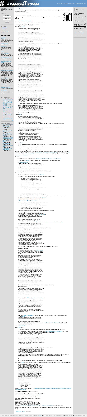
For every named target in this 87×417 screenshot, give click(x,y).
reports (23, 26)
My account (5, 109)
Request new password (8, 22)
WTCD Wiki (3, 38)
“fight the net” (41, 174)
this (22, 153)
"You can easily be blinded (8, 124)
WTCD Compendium (4, 43)
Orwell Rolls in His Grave (5, 87)
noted (18, 172)
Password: (7, 18)
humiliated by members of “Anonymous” (52, 322)
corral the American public (35, 394)
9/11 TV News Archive (5, 53)
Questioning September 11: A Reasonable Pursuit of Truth (8, 107)
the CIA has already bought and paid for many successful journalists (48, 158)
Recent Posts (59, 3)
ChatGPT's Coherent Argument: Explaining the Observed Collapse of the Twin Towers (7, 102)
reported (21, 227)
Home (16, 8)
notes (20, 114)
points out (21, 142)
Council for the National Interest (7, 70)
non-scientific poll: (79, 3)
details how (20, 145)
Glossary (2, 51)
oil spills (42, 405)
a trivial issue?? (6, 126)
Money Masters (3, 84)
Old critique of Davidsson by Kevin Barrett (7, 149)
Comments (77, 32)
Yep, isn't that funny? (7, 143)
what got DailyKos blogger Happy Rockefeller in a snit (34, 297)
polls (85, 3)
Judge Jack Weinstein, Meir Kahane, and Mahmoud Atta (8, 99)
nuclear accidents (36, 405)
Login (23, 411)
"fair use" (40, 415)
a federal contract (39, 250)
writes (23, 362)
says (35, 170)
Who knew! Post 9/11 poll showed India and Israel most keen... (7, 134)
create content (71, 3)
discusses (27, 160)
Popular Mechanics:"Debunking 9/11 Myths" (5, 78)
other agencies (39, 152)
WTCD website (3, 37)
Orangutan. (21, 19)
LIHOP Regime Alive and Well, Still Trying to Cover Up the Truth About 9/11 (7, 113)
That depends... (5, 128)
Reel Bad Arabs (4, 90)
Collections (66, 3)
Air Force (21, 201)
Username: (7, 15)
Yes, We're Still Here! (7, 115)
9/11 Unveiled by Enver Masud (6, 57)
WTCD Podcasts (4, 46)
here (55, 153)
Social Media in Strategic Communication (54, 331)
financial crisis (23, 405)
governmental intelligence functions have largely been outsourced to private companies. (46, 221)
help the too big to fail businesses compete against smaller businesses (38, 153)
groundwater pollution (48, 405)
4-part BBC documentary (23, 162)
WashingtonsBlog (28, 20)
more (12, 120)
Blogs (19, 8)
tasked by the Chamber (28, 315)
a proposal (23, 316)
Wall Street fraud (30, 405)
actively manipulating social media (50, 152)
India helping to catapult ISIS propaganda (7, 131)
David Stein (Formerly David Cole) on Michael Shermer (8, 138)
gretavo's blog (23, 8)
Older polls (82, 32)
